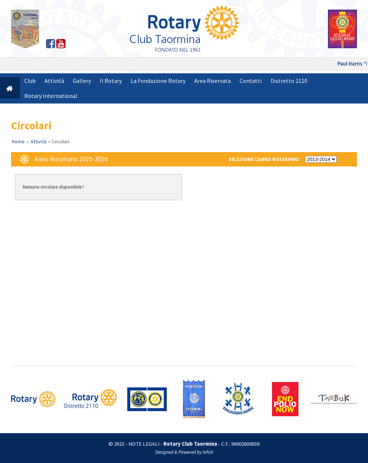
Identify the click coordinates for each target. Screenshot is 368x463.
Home (18, 141)
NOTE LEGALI (143, 444)
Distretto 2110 (288, 80)
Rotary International (50, 95)
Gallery (82, 80)
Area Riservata (212, 80)
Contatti (251, 80)
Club (30, 80)
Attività (54, 80)
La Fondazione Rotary (158, 80)
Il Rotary (111, 80)
